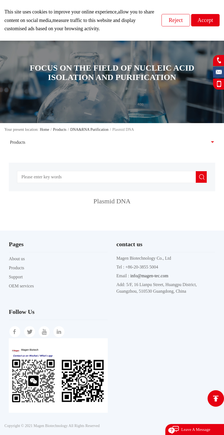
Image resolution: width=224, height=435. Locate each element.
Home (44, 130)
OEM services (21, 286)
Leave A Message (195, 429)
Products (59, 130)
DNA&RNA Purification (89, 130)
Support (16, 277)
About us (17, 258)
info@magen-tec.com (149, 275)
